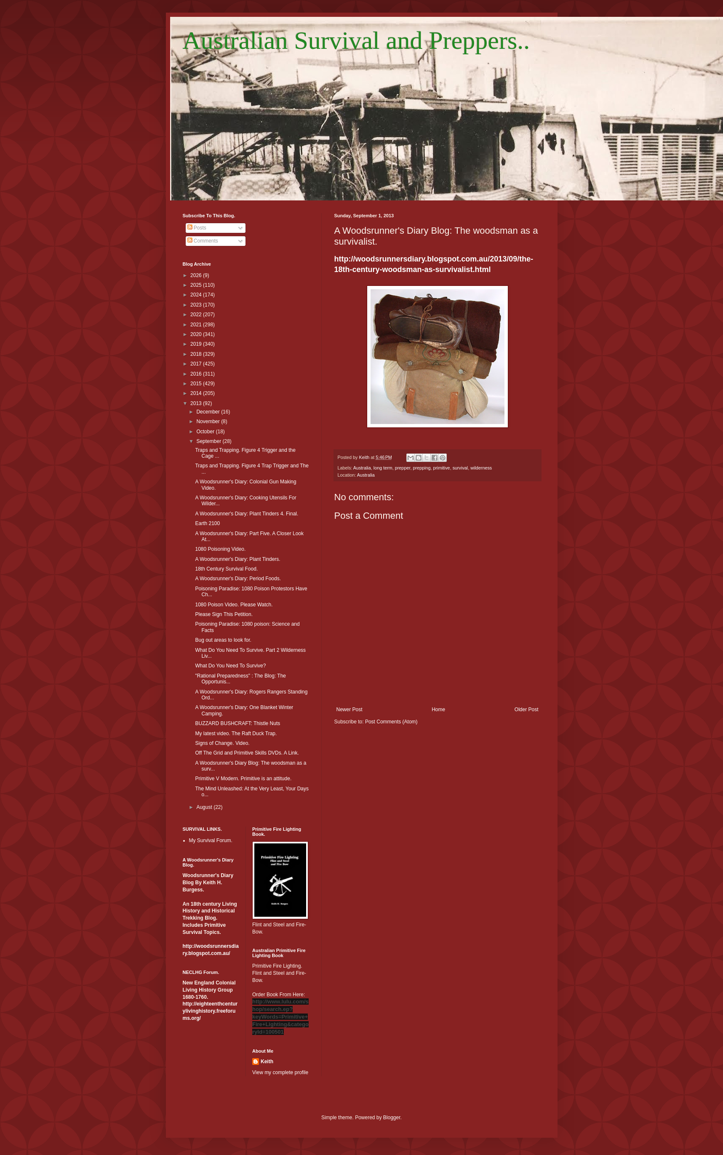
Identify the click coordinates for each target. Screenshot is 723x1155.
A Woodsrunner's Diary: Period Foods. (238, 579)
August (204, 807)
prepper (403, 467)
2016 (196, 374)
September (209, 441)
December (208, 412)
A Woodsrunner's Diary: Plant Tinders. (237, 559)
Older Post (527, 709)
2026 (196, 275)
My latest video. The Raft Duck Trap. (236, 733)
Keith (267, 1061)
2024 (196, 295)
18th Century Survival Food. (226, 569)
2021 (196, 325)
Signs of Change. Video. (222, 743)
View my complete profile (280, 1072)
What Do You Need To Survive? (230, 666)
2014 (196, 393)
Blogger (391, 1117)
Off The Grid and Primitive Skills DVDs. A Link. (247, 753)
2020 (196, 334)
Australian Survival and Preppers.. (356, 40)
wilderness (481, 467)
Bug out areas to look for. (223, 640)
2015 (196, 384)
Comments (202, 241)
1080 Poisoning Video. (220, 549)
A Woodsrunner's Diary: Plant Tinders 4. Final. (246, 514)
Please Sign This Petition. (224, 614)
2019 (196, 344)
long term (383, 467)
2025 (196, 285)
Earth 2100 (207, 523)
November (208, 421)
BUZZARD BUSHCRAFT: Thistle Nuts (237, 723)
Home (438, 709)
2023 (196, 305)
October (206, 432)
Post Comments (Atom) (391, 722)
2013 (196, 403)
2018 (196, 354)
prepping (421, 467)
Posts (196, 228)
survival (460, 467)
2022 (196, 314)
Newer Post (349, 709)
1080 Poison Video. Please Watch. (233, 605)
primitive (441, 467)
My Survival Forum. (210, 840)
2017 (196, 364)
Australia (362, 467)
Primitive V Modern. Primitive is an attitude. (243, 779)
